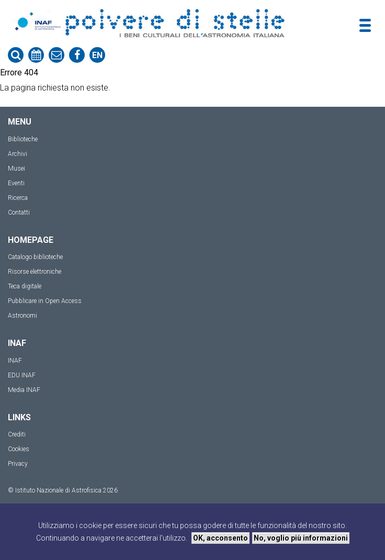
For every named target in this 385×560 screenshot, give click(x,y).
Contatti (19, 212)
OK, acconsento (220, 538)
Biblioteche (23, 139)
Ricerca (18, 197)
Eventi (16, 183)
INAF (15, 360)
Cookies (18, 449)
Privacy (18, 463)
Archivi (17, 154)
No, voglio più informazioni (301, 538)
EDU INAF (22, 375)
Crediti (17, 434)
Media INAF (24, 390)
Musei (16, 168)
